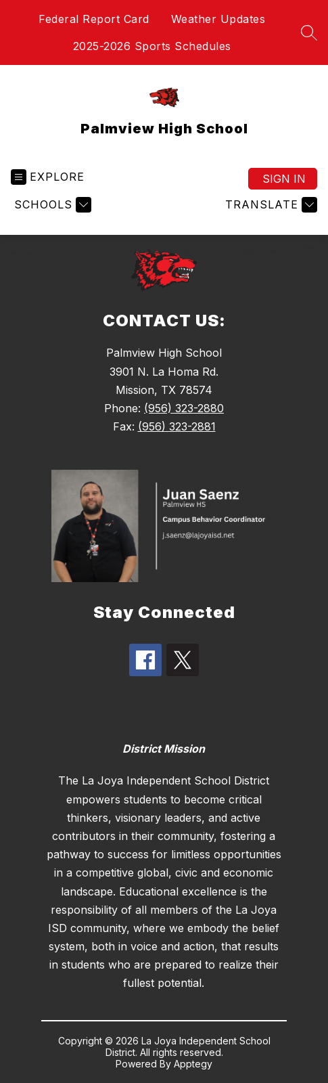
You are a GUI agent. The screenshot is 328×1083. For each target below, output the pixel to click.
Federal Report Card (94, 19)
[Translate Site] (269, 204)
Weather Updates (218, 19)
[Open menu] (48, 177)
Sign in (284, 178)
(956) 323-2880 (184, 408)
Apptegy (193, 1063)
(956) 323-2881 (177, 426)
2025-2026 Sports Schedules (152, 46)
